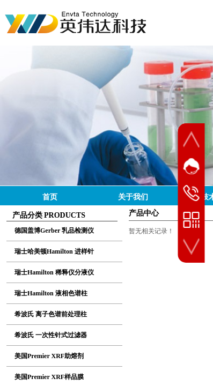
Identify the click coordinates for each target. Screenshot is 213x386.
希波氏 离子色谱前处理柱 (50, 314)
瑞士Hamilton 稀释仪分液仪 (54, 272)
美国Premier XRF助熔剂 (49, 356)
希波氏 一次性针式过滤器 (50, 335)
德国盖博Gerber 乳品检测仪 (54, 230)
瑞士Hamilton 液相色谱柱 (50, 293)
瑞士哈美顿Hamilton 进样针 (54, 251)
